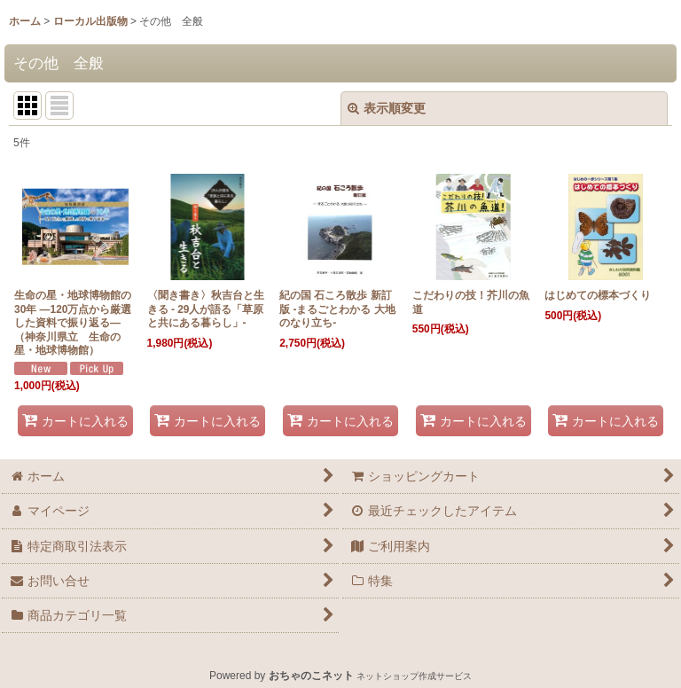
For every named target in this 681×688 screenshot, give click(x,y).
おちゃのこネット (311, 675)
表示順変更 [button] (387, 108)
